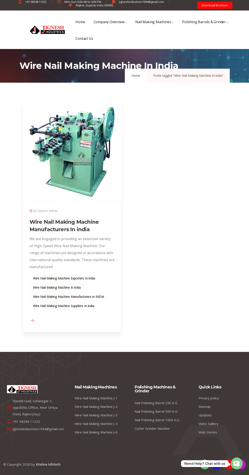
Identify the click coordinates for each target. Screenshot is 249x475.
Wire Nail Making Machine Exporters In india (64, 278)
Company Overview (110, 24)
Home (80, 24)
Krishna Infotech (48, 464)
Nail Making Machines (154, 24)
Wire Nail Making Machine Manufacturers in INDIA (68, 297)
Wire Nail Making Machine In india (57, 287)
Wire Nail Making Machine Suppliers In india (63, 306)
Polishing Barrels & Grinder (205, 24)
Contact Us (84, 41)
